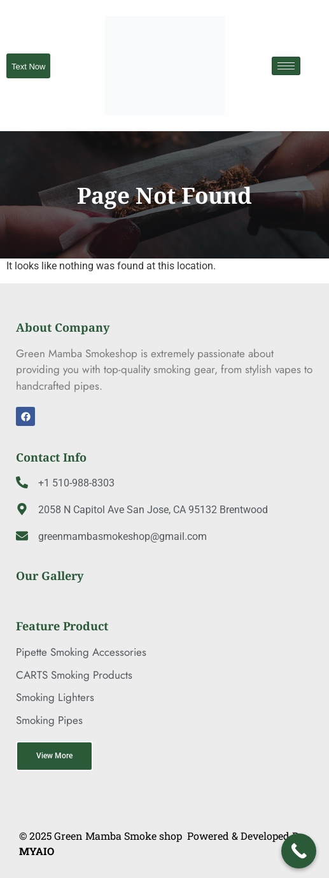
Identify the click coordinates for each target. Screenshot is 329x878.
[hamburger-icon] (286, 66)
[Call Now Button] (298, 850)
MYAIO (36, 851)
